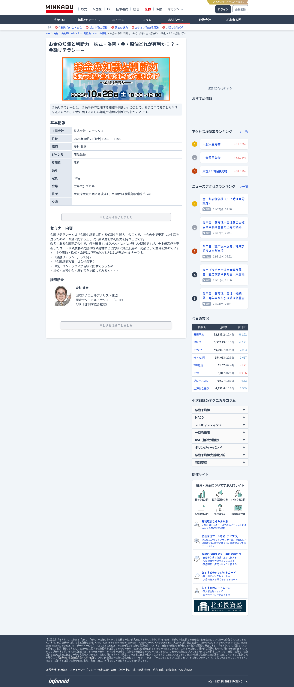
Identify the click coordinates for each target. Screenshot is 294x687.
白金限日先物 (211, 157)
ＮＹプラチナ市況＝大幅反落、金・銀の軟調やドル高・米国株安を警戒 (223, 274)
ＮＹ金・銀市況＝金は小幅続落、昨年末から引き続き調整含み (223, 298)
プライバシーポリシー (83, 669)
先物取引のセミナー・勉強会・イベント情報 (84, 33)
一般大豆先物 (211, 144)
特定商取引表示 (107, 669)
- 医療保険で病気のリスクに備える (219, 564)
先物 (56, 33)
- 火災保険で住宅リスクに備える (218, 561)
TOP (48, 33)
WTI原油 (198, 365)
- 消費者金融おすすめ (212, 591)
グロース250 (201, 380)
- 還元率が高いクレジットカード (218, 576)
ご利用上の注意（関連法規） (134, 669)
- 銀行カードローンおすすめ (216, 594)
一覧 (244, 131)
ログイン (223, 9)
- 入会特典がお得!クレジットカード (220, 579)
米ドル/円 (199, 357)
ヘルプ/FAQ (185, 669)
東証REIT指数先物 (214, 171)
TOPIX (197, 342)
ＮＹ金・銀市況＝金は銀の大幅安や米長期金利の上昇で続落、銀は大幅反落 (223, 227)
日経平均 (199, 334)
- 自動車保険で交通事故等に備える (219, 557)
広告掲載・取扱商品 (165, 669)
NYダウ (198, 350)
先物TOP (60, 19)
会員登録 (240, 9)
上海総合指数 (201, 388)
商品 (206, 209)
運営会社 (51, 669)
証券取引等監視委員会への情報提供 (77, 657)
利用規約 (63, 669)
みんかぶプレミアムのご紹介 (228, 2)
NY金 (196, 373)
